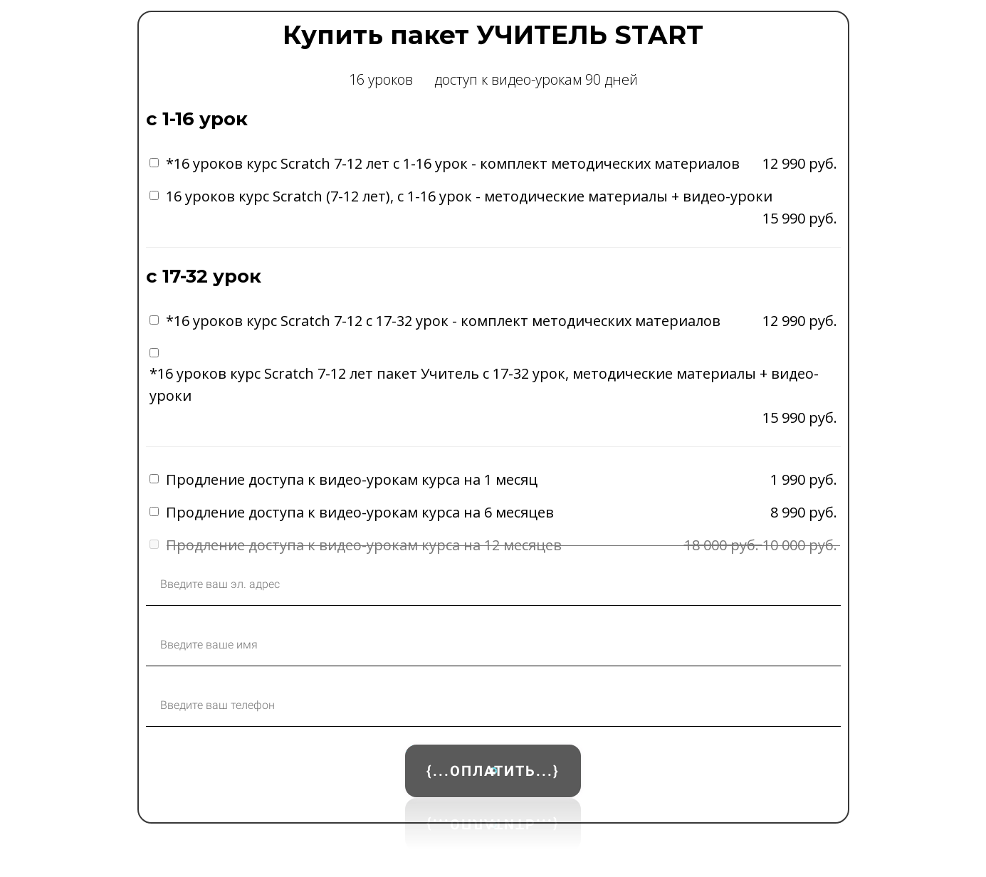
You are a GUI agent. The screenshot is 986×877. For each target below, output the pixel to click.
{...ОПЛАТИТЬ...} (493, 770)
